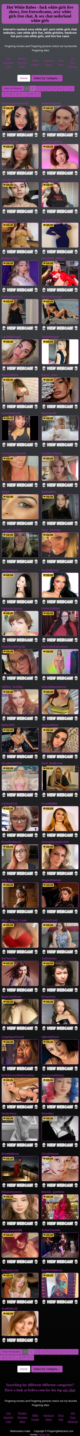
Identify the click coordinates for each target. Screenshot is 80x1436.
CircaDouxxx (50, 1153)
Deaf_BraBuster (52, 763)
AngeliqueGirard (13, 1036)
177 (31, 94)
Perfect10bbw (51, 608)
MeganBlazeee (51, 880)
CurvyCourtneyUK (14, 453)
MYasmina (48, 996)
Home (23, 78)
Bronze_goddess (53, 1192)
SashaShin (49, 491)
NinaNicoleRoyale (13, 646)
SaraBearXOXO (12, 763)
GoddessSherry (52, 453)
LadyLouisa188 (12, 1230)
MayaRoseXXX (11, 530)
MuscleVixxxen (52, 296)
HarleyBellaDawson (55, 646)
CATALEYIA (9, 803)
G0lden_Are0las (12, 686)
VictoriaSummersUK (15, 103)
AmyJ (5, 491)
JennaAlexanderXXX (55, 841)
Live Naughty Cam (8, 62)
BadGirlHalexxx (52, 1270)
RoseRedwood (11, 841)
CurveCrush (50, 920)
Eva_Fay (7, 880)
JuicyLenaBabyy (53, 1075)
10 (10, 94)
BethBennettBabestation (18, 1075)
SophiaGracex (51, 220)
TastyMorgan (50, 336)
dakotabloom (50, 1036)
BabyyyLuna (10, 1270)
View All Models (13, 88)
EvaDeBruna (50, 570)
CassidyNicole (11, 413)
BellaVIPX (8, 725)
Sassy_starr (50, 375)
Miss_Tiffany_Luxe (14, 920)
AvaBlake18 (9, 1308)
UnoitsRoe (9, 220)
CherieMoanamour (54, 686)
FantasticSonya (12, 608)
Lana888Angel (11, 336)
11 (17, 94)
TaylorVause (50, 179)
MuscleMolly (10, 375)
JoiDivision (49, 958)
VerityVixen (9, 1113)
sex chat (69, 1390)
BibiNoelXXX (10, 258)
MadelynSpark (51, 103)
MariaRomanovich (14, 179)
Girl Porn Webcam (73, 62)
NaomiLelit (49, 413)
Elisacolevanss (12, 1192)
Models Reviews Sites (22, 62)
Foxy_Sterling (51, 530)
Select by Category (47, 78)
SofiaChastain (51, 1230)
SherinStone (10, 570)
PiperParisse (10, 141)
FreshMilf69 (49, 803)
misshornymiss (52, 141)
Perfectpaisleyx (12, 296)
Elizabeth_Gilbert (53, 258)
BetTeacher (9, 958)
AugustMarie (50, 725)
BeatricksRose (11, 996)
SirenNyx (48, 1113)
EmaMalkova (10, 1153)
